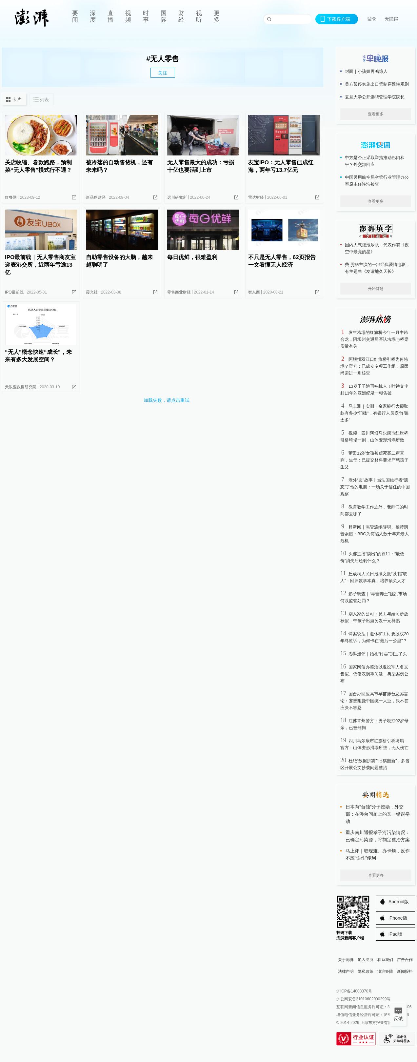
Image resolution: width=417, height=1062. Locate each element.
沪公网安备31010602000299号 (363, 999)
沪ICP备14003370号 (354, 991)
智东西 (254, 292)
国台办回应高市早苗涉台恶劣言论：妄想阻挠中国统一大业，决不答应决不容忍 (374, 700)
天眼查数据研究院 (20, 387)
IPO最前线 (14, 292)
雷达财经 (256, 197)
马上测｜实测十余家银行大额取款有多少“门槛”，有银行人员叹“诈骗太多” (374, 413)
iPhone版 (397, 918)
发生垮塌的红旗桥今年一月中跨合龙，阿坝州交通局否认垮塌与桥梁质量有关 (374, 339)
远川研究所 (177, 197)
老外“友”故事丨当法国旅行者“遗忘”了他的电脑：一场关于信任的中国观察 (375, 487)
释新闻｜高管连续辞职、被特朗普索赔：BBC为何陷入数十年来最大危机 (374, 533)
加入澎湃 (365, 959)
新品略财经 (96, 197)
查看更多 (376, 114)
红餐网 (11, 197)
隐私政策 (365, 971)
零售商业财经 (179, 292)
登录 (371, 18)
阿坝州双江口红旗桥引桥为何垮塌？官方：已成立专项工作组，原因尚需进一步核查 (374, 366)
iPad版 (395, 934)
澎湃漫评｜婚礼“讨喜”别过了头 (377, 653)
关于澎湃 (346, 959)
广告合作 (405, 959)
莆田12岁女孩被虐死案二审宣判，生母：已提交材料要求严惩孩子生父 (374, 460)
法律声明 (346, 971)
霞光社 (92, 292)
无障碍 (391, 19)
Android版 (398, 901)
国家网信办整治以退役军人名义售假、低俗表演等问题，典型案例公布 (374, 673)
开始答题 (376, 288)
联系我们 (385, 959)
